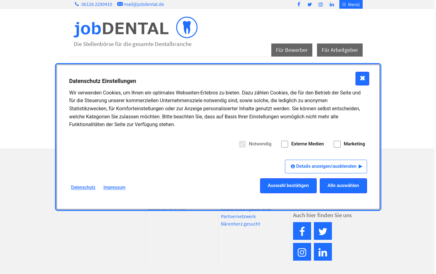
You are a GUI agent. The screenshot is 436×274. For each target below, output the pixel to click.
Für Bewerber (292, 49)
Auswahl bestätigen (288, 185)
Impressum (114, 187)
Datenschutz (83, 187)
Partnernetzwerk (238, 216)
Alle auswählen (343, 185)
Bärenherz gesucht (240, 224)
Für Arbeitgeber (340, 49)
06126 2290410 (93, 4)
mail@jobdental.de (140, 4)
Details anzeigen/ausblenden (326, 166)
